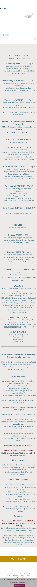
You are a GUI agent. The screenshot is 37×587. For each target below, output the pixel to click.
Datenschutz (15, 575)
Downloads (22, 573)
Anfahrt (21, 575)
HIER (27, 132)
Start (8, 574)
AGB (8, 575)
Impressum (15, 574)
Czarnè (28, 575)
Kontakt (28, 573)
